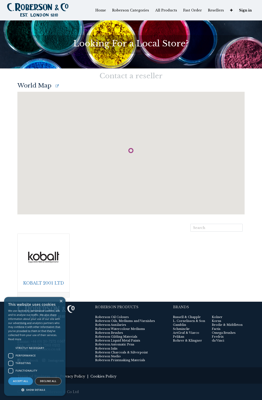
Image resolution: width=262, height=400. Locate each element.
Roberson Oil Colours (112, 317)
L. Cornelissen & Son (189, 321)
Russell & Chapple (187, 317)
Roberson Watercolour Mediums (120, 329)
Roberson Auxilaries (110, 325)
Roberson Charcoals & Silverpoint (121, 352)
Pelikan (178, 336)
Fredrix (218, 336)
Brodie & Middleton (227, 325)
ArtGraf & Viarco (186, 333)
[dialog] (35, 346)
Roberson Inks (106, 348)
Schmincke (181, 329)
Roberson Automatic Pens (114, 344)
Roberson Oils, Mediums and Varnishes (125, 321)
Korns (216, 321)
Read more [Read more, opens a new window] (14, 339)
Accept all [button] (20, 381)
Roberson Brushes (109, 333)
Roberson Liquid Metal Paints (117, 340)
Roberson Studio (108, 356)
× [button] (60, 301)
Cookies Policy (103, 376)
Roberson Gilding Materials (116, 336)
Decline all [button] (48, 381)
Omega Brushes (224, 333)
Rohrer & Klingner (187, 340)
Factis (216, 329)
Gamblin (179, 325)
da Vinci (218, 340)
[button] (34, 390)
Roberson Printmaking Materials (120, 360)
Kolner (217, 317)
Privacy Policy (72, 376)
